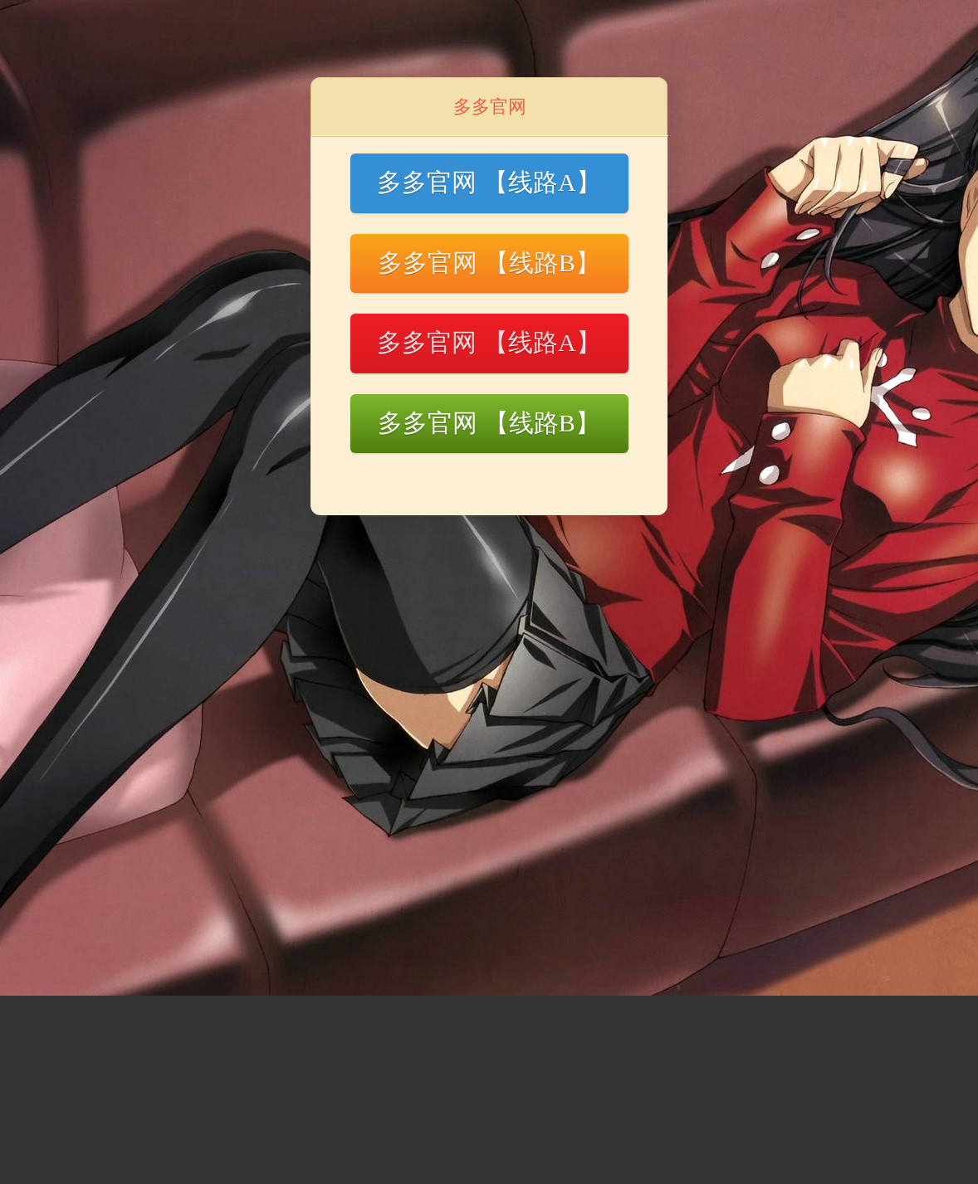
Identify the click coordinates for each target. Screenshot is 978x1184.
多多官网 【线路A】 (488, 182)
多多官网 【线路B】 (489, 262)
